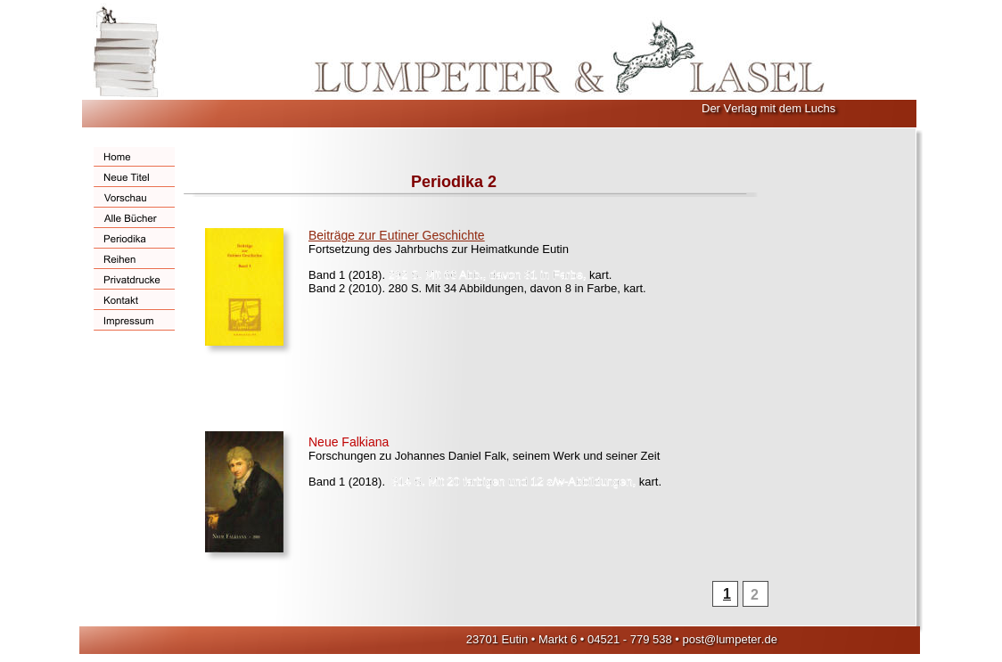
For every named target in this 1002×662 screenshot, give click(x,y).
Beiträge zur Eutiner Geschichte (396, 235)
